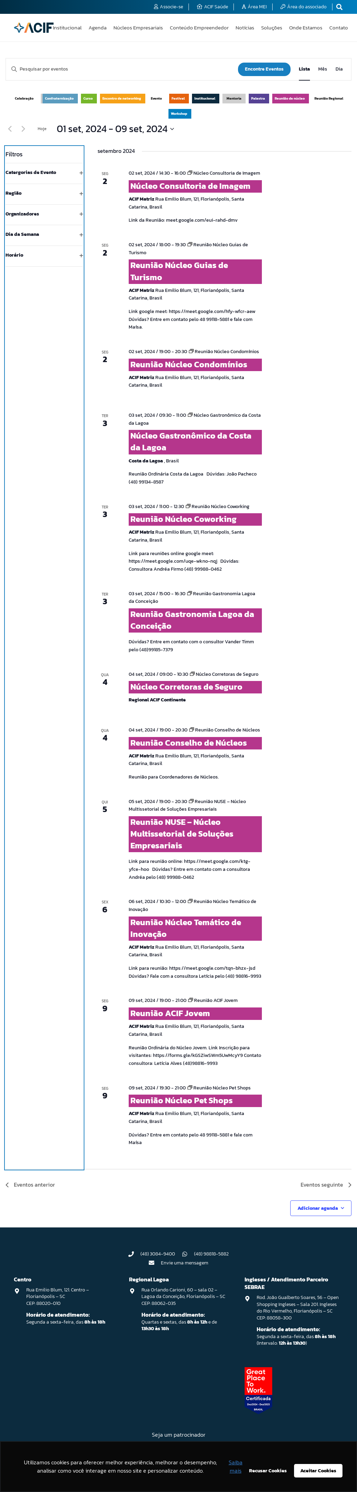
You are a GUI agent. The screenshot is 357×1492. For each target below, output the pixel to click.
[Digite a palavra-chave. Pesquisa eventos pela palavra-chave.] (122, 69)
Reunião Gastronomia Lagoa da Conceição (192, 620)
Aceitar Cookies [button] (318, 1470)
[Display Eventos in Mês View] (322, 69)
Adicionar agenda (318, 1208)
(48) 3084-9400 (157, 1254)
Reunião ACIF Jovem (170, 1013)
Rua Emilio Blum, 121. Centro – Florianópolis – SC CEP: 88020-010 (57, 1296)
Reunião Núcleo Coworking (183, 519)
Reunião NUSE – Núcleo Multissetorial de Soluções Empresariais (182, 833)
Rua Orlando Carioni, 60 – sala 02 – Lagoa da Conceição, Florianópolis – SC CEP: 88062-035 (183, 1296)
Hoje (42, 129)
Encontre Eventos (264, 69)
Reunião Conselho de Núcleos (188, 743)
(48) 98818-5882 (211, 1254)
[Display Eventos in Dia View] (339, 69)
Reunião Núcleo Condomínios (188, 364)
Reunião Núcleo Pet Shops (181, 1100)
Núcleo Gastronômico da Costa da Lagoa (190, 441)
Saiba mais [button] (235, 1466)
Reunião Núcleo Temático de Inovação (185, 928)
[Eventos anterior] (10, 129)
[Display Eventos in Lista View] (304, 69)
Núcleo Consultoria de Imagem (190, 186)
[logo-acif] (34, 27)
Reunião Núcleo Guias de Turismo (179, 271)
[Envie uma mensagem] (155, 1262)
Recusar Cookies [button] (268, 1470)
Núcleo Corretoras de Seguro (186, 687)
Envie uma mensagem (184, 1263)
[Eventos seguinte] (23, 129)
